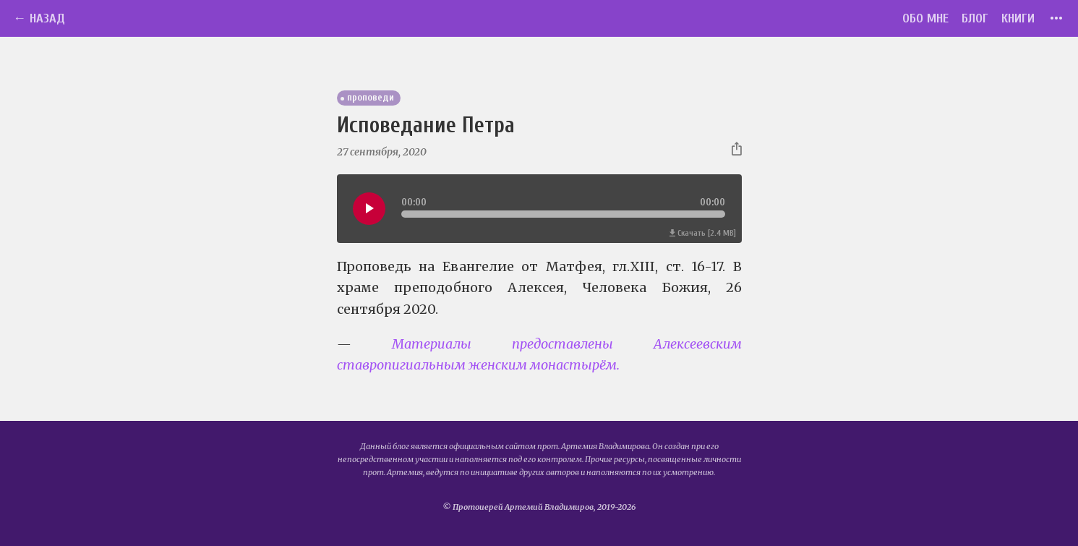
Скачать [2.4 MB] (703, 233)
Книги (1018, 18)
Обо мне (925, 18)
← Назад (39, 18)
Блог (975, 18)
